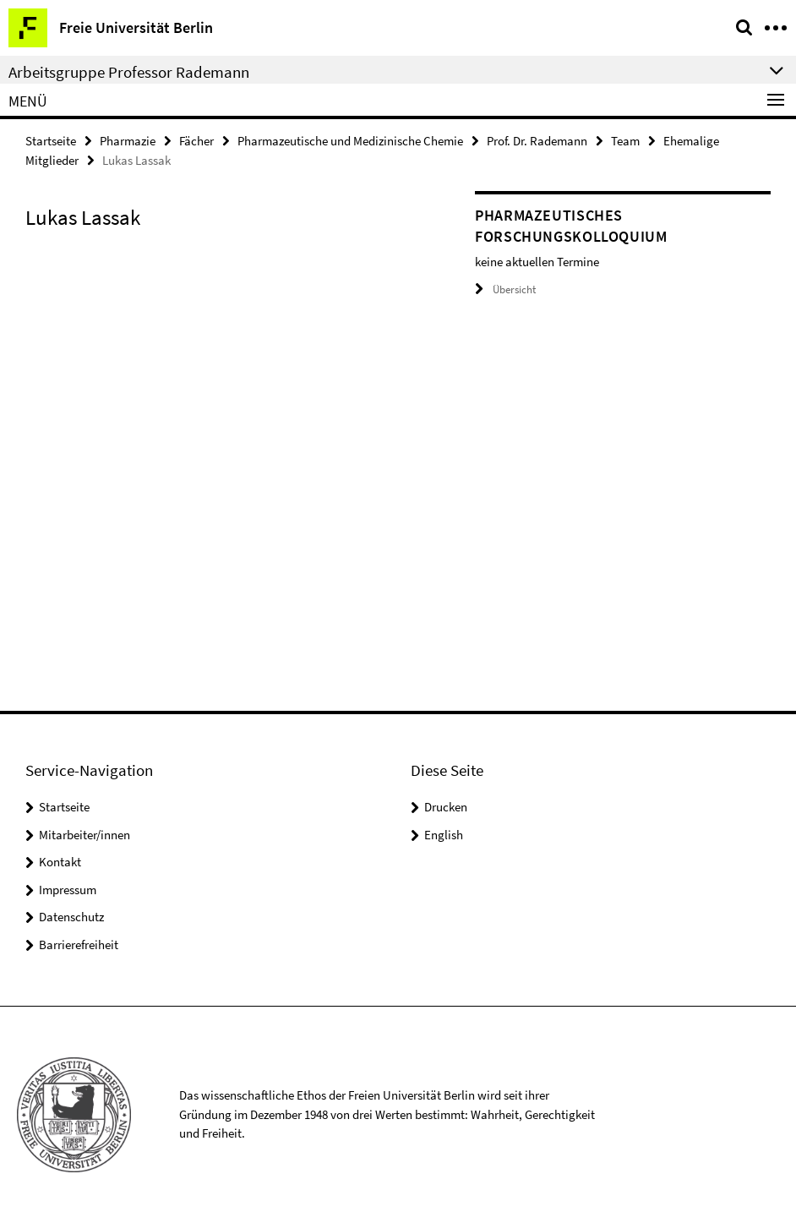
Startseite (50, 141)
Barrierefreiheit (78, 944)
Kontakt (60, 862)
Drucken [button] (445, 807)
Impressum (67, 890)
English (443, 835)
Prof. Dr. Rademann (537, 141)
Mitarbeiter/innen (84, 835)
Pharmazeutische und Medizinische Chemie (350, 141)
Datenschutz (71, 917)
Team (625, 141)
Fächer (196, 141)
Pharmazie (127, 141)
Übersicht (505, 289)
